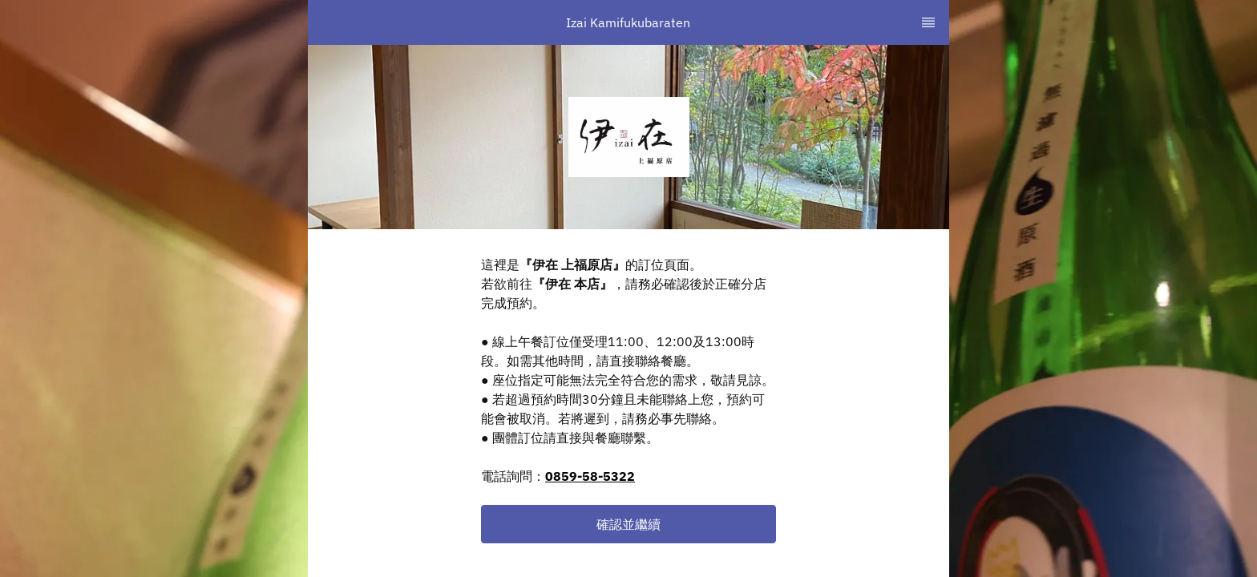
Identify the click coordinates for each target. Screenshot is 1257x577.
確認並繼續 (628, 524)
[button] (628, 524)
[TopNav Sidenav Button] (928, 22)
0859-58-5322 (590, 476)
